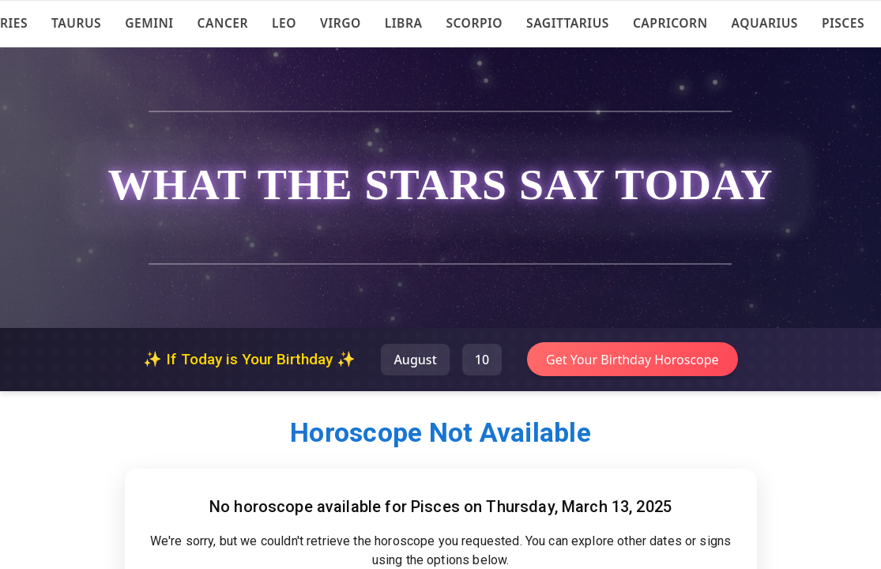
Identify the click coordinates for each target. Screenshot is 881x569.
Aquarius (765, 23)
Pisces (843, 23)
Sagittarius (567, 23)
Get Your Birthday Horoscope (632, 359)
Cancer (223, 23)
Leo (284, 23)
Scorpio (474, 23)
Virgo (340, 23)
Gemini (149, 23)
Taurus (76, 23)
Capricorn (670, 23)
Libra (404, 23)
